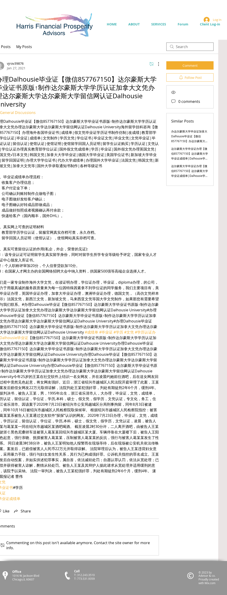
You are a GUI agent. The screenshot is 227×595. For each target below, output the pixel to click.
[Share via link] (22, 511)
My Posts (24, 46)
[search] (190, 47)
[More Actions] (156, 64)
